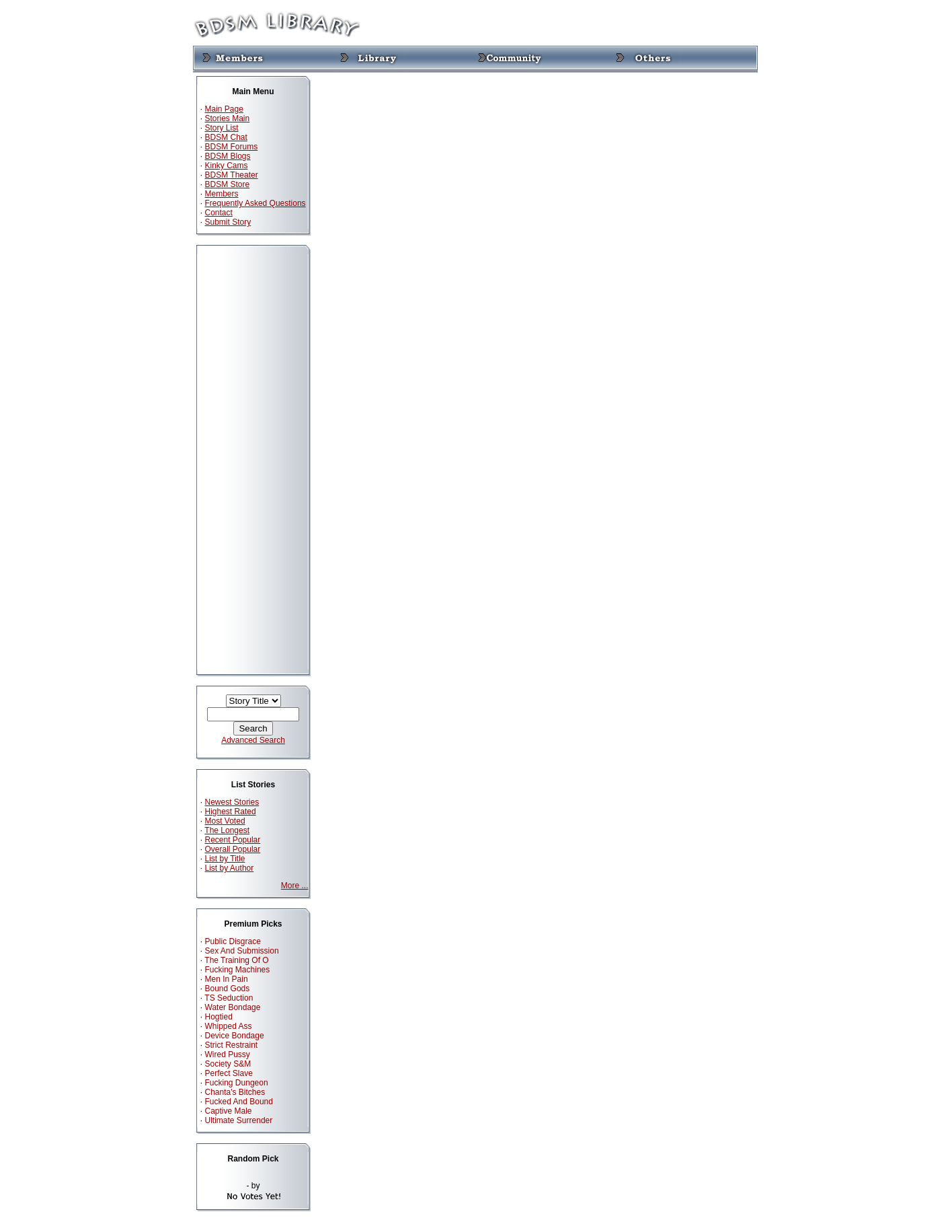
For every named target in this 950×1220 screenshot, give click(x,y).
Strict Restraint (231, 1045)
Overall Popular (233, 849)
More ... (295, 885)
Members (222, 194)
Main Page (224, 109)
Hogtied (219, 1016)
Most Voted (225, 821)
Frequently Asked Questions (255, 203)
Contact (219, 212)
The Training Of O (236, 960)
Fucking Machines (237, 969)
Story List (222, 128)
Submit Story (228, 222)
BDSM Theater (231, 175)
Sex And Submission (242, 951)
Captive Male (228, 1111)
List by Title (225, 858)
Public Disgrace (233, 941)
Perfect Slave (229, 1073)
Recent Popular (233, 840)
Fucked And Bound (239, 1101)
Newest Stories (232, 802)
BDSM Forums (231, 146)
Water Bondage (233, 1007)
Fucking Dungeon (236, 1082)
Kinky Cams (226, 165)
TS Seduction (228, 998)
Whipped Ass (228, 1026)
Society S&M (228, 1064)
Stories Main (227, 118)
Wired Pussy (227, 1054)
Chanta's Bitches (235, 1092)
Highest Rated (230, 811)
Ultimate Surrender (239, 1120)
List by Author (229, 868)
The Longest (226, 830)
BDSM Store (227, 184)
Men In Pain (226, 979)
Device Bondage (234, 1035)
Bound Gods (227, 988)
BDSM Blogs (228, 156)
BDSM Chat (226, 137)
